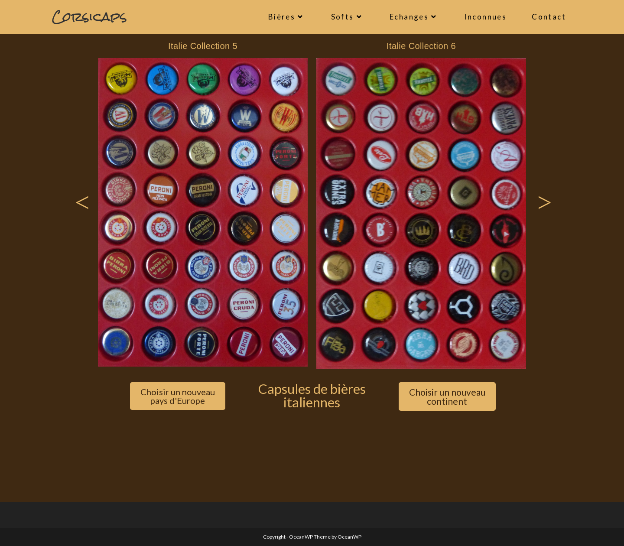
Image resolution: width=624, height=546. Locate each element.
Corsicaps (89, 17)
